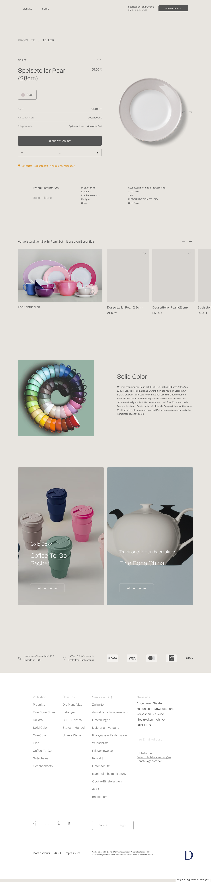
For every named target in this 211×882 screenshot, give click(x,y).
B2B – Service (72, 720)
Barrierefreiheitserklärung (109, 773)
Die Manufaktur (73, 704)
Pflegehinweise (102, 750)
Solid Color (40, 727)
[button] (183, 111)
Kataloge (69, 712)
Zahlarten (98, 704)
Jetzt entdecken (47, 588)
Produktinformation (46, 188)
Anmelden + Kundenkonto (109, 712)
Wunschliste (100, 743)
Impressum (99, 796)
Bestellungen (101, 720)
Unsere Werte (72, 735)
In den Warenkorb (173, 8)
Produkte (39, 704)
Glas (36, 743)
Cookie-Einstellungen (107, 781)
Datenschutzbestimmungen (154, 757)
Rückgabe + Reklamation (109, 735)
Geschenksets (43, 766)
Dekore (38, 720)
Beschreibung (42, 197)
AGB (95, 789)
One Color (40, 735)
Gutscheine (41, 758)
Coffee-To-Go (42, 750)
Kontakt (97, 758)
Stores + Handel (74, 727)
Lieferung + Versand (105, 727)
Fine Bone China (44, 712)
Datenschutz (101, 766)
